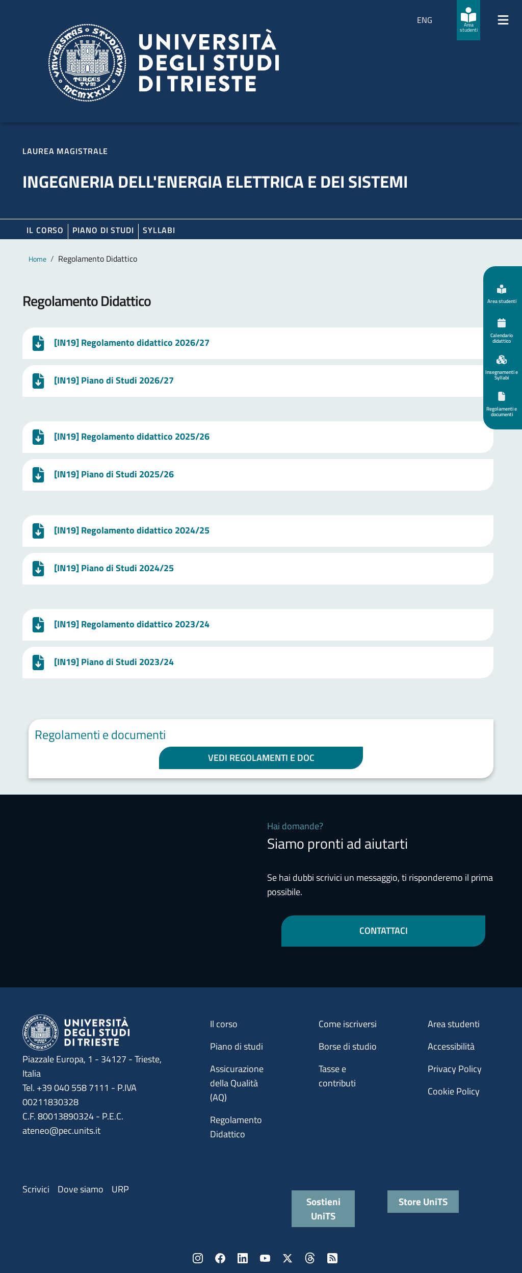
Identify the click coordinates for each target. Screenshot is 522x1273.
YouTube (265, 1258)
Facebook (220, 1258)
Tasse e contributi (337, 1076)
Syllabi (159, 230)
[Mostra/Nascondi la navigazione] (503, 20)
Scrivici (35, 1189)
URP (120, 1189)
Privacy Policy (455, 1069)
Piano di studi (236, 1046)
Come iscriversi (348, 1024)
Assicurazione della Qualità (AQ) (237, 1083)
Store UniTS (423, 1201)
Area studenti (454, 1024)
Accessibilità (451, 1046)
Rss (332, 1258)
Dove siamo (80, 1189)
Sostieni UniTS (323, 1208)
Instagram (198, 1258)
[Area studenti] (468, 20)
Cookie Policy (454, 1091)
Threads (310, 1258)
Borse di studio (348, 1046)
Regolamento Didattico (236, 1127)
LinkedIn (243, 1258)
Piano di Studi (103, 230)
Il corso (45, 230)
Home (37, 258)
